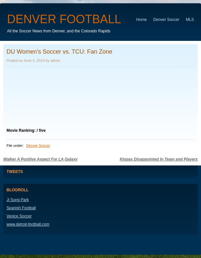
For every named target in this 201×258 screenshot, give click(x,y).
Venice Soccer (19, 216)
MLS (190, 19)
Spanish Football (21, 208)
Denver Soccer (166, 19)
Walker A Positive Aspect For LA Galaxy (40, 159)
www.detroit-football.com (28, 224)
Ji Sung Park (18, 200)
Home (141, 19)
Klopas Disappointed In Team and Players (159, 159)
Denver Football (64, 19)
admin (55, 60)
